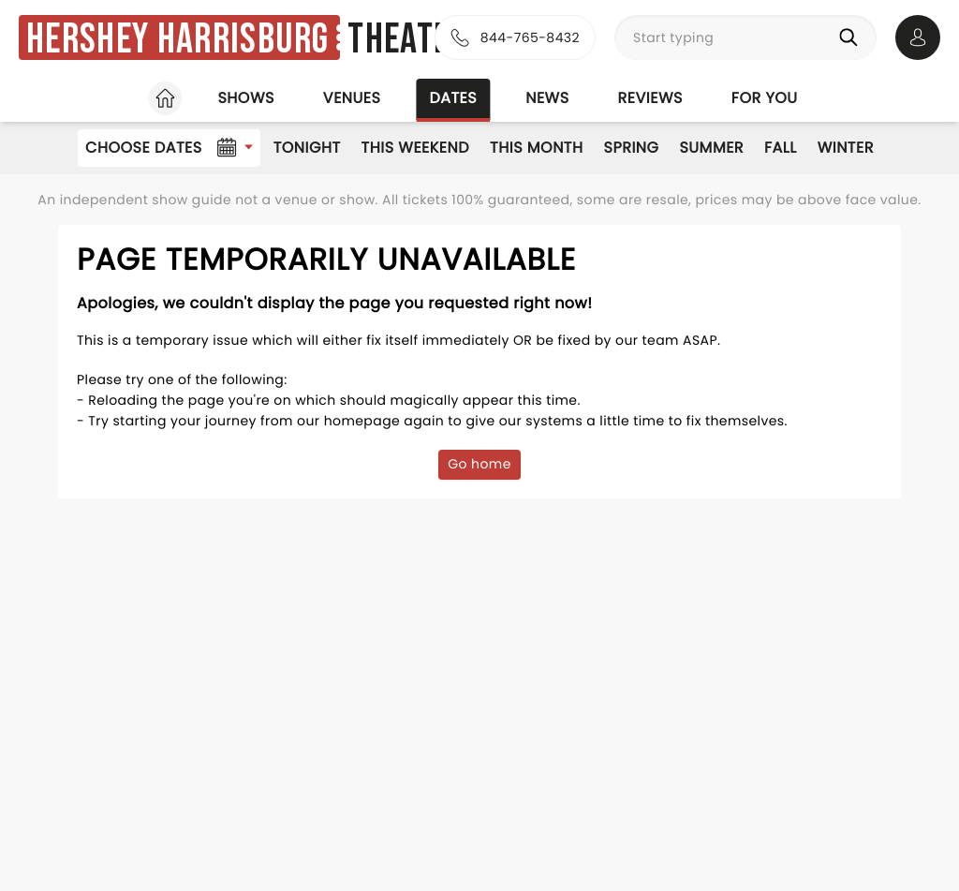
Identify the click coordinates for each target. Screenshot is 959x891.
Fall (780, 147)
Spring (631, 147)
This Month (536, 147)
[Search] (852, 37)
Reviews (650, 98)
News (546, 98)
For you (764, 98)
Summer (711, 147)
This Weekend (415, 147)
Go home (479, 463)
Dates (453, 98)
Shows (245, 98)
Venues (352, 98)
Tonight (307, 147)
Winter (846, 147)
